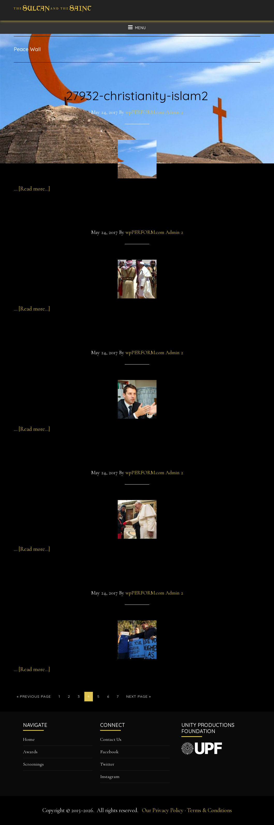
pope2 (137, 456)
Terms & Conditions (209, 810)
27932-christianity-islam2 (137, 95)
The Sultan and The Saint (52, 13)
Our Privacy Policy (162, 810)
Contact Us (110, 739)
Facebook (109, 752)
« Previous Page (34, 697)
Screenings (33, 764)
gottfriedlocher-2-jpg (137, 336)
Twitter (107, 764)
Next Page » (138, 697)
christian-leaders (137, 576)
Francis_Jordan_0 (137, 216)
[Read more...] (34, 188)
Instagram (110, 776)
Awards (30, 752)
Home (29, 739)
